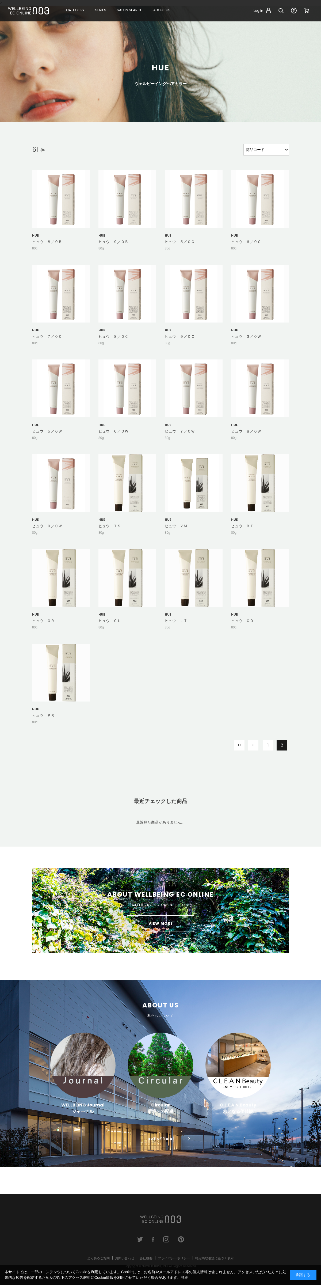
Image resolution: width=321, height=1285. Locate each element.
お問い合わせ (124, 1258)
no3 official (160, 1138)
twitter (140, 1239)
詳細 (184, 1277)
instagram (166, 1239)
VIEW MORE (160, 923)
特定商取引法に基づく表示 (214, 1258)
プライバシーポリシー (174, 1258)
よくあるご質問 (98, 1258)
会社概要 (146, 1258)
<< (239, 745)
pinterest (181, 1239)
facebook (153, 1239)
